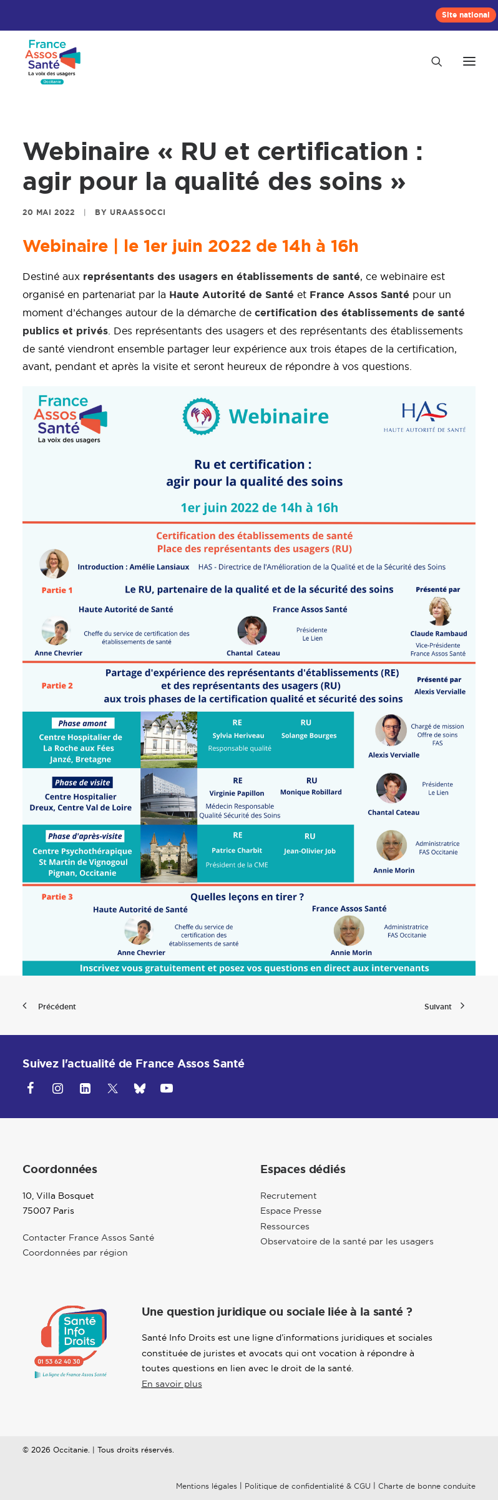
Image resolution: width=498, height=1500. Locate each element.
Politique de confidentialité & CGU (308, 1486)
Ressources (285, 1226)
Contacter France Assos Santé (88, 1237)
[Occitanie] (53, 61)
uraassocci (138, 213)
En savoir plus (172, 1384)
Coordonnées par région (75, 1253)
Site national (466, 15)
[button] (469, 61)
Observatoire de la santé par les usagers (347, 1241)
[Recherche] (431, 61)
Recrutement (288, 1196)
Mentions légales (206, 1486)
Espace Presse (290, 1211)
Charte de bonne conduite (427, 1486)
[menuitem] (466, 15)
